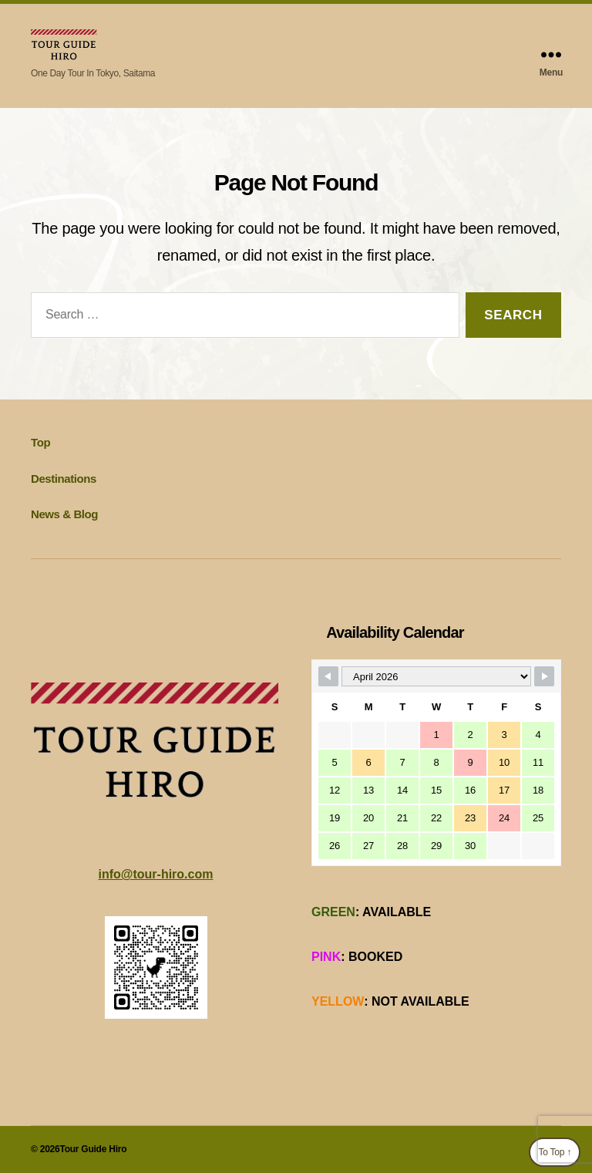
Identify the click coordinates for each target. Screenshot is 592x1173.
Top (40, 442)
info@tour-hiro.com (156, 874)
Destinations (63, 478)
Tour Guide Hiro (92, 1149)
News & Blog (64, 514)
